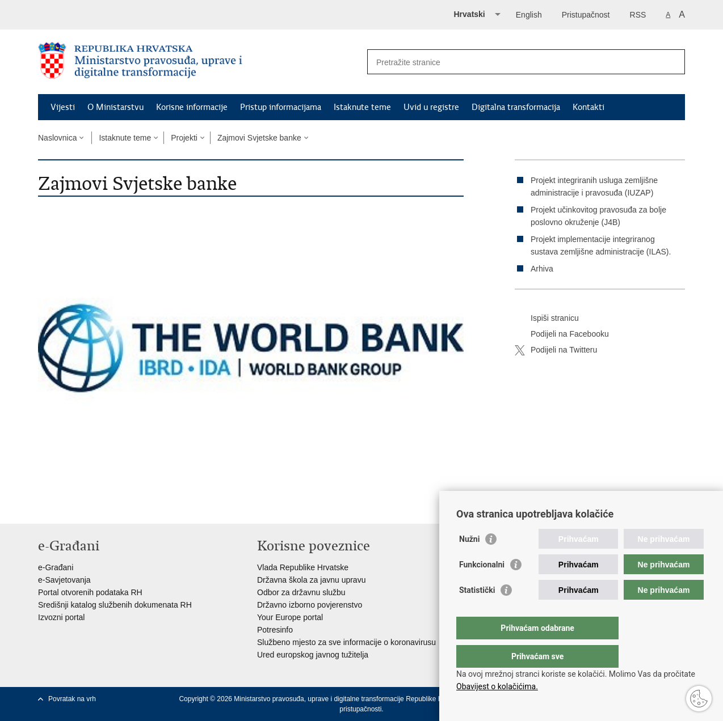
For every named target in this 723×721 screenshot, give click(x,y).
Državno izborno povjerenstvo (309, 604)
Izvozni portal (61, 617)
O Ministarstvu (115, 107)
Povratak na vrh (72, 699)
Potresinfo (275, 629)
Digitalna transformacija (516, 107)
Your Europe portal (290, 617)
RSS (638, 14)
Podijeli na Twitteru (556, 350)
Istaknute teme (362, 107)
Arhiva (542, 268)
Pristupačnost (586, 14)
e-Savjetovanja (64, 579)
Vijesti (63, 107)
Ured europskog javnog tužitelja (312, 654)
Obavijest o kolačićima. (497, 686)
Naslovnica (57, 137)
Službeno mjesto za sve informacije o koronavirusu (346, 642)
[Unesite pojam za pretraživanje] (514, 62)
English (529, 14)
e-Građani (55, 567)
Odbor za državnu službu (301, 592)
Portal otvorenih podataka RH (90, 592)
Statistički (477, 612)
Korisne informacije (192, 107)
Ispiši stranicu (547, 318)
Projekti (184, 137)
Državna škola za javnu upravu (311, 579)
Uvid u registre (431, 107)
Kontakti (588, 107)
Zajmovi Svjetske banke (259, 137)
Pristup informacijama (280, 107)
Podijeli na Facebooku (562, 334)
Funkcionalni (482, 587)
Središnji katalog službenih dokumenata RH (115, 604)
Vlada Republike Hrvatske (302, 567)
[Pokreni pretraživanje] (672, 62)
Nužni (469, 561)
